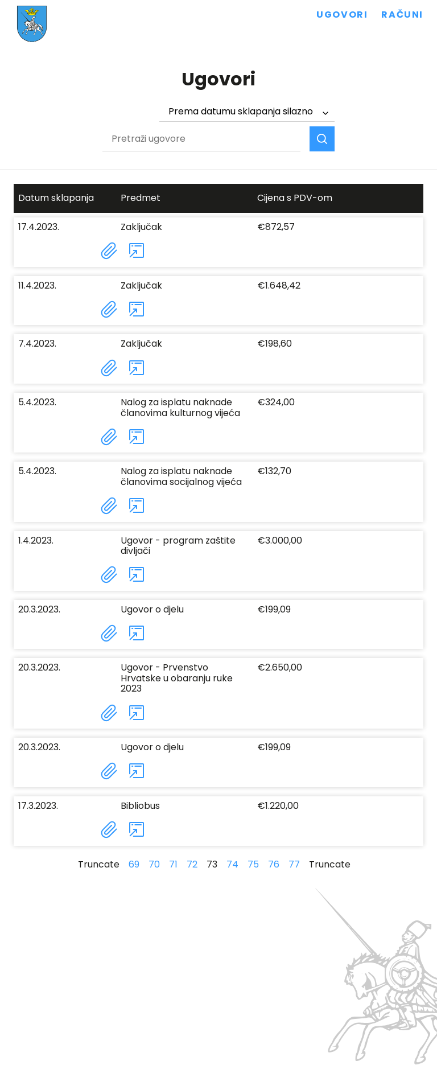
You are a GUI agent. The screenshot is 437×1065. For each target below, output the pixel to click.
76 (273, 864)
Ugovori (342, 14)
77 (294, 864)
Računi (402, 14)
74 (232, 864)
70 (154, 864)
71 (173, 864)
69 (134, 864)
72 (192, 864)
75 (253, 864)
